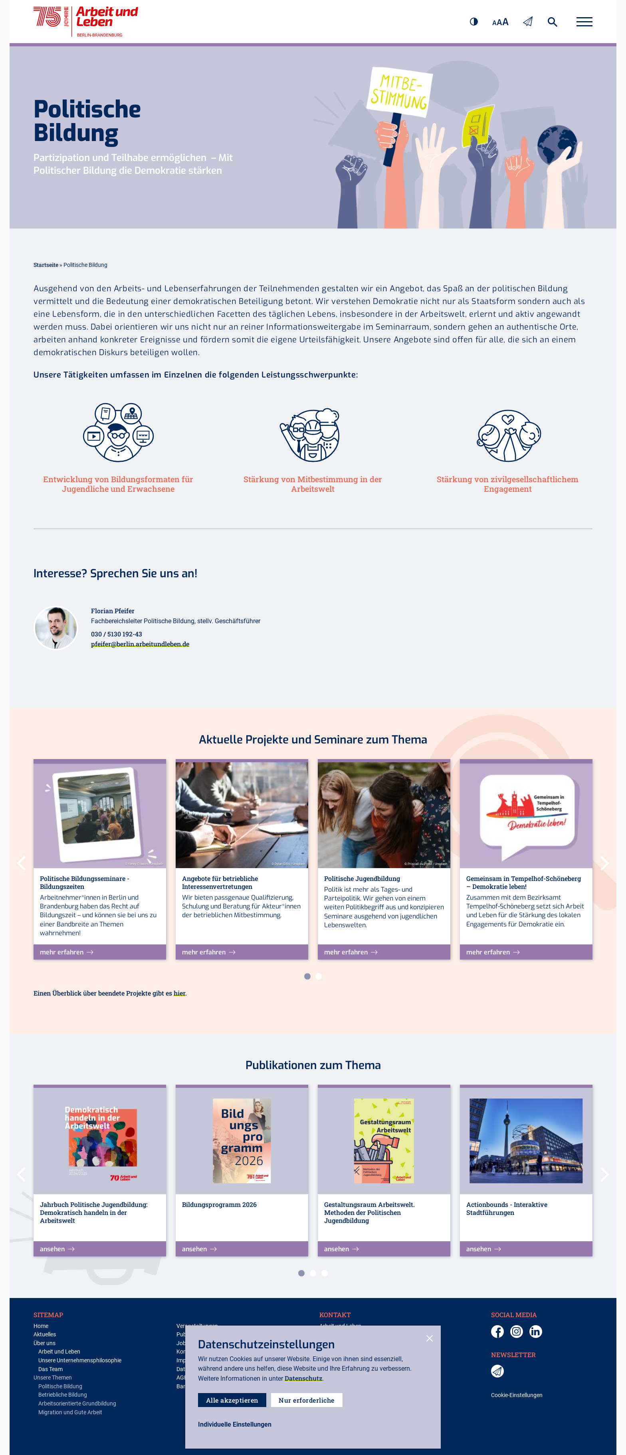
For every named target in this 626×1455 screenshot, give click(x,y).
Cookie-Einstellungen (517, 1395)
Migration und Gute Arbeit (70, 1412)
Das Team (50, 1369)
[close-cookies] (429, 1339)
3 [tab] (324, 1273)
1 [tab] (307, 976)
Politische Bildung (60, 1386)
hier (179, 993)
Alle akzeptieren (232, 1400)
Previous (21, 860)
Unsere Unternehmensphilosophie (79, 1360)
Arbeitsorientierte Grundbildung (77, 1403)
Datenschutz (303, 1378)
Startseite (46, 264)
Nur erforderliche (307, 1400)
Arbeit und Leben (59, 1351)
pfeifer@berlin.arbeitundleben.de (140, 644)
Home (41, 1326)
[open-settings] (234, 1424)
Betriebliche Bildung (62, 1394)
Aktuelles (45, 1334)
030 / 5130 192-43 (116, 634)
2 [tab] (318, 976)
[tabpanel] (100, 859)
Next (605, 860)
